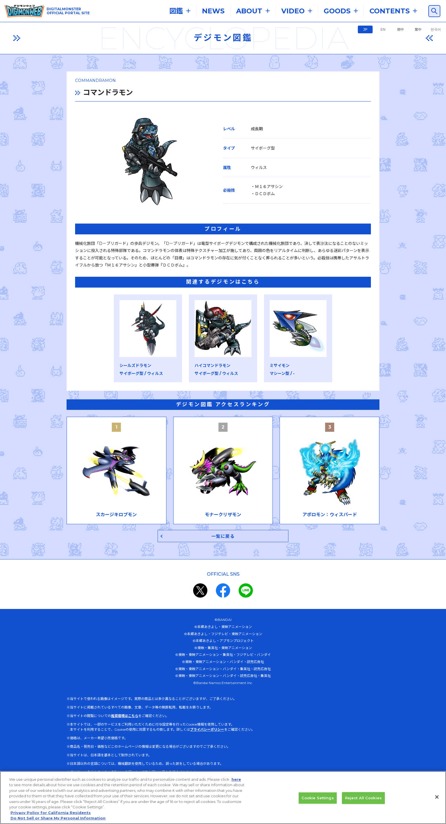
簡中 (400, 29)
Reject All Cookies (363, 798)
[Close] (437, 797)
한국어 (436, 29)
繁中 (418, 29)
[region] (223, 797)
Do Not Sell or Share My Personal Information (58, 818)
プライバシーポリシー (207, 730)
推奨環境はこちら (124, 716)
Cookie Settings (318, 798)
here (236, 779)
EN (383, 29)
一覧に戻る (223, 536)
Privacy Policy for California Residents (51, 812)
